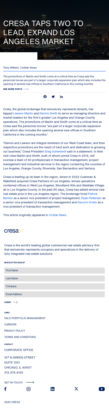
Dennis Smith (49, 113)
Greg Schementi (55, 151)
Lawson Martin (23, 113)
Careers (10, 324)
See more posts (12, 89)
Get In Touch (19, 382)
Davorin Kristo (87, 202)
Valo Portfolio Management (25, 318)
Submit (7, 302)
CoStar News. (58, 215)
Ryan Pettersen (91, 198)
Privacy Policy (14, 331)
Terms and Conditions (20, 337)
